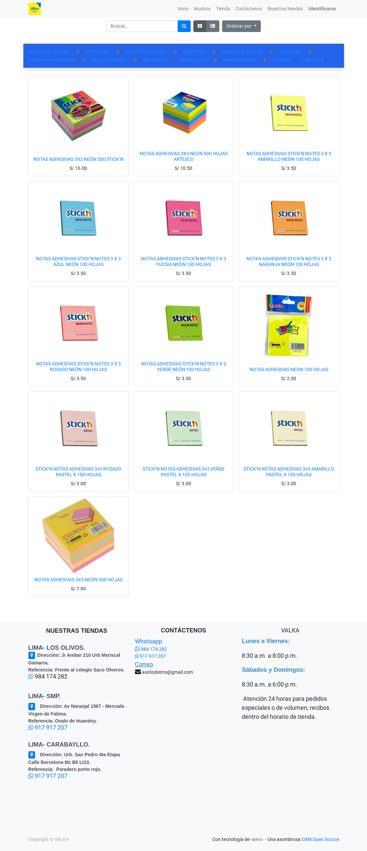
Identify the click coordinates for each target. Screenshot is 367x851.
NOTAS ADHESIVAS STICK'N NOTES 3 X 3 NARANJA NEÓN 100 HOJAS (288, 270)
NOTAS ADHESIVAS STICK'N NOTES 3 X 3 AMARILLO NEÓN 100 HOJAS (288, 165)
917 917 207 (47, 727)
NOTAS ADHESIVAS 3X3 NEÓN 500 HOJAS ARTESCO (184, 165)
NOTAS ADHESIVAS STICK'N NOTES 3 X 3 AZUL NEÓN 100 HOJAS (78, 270)
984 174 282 (151, 649)
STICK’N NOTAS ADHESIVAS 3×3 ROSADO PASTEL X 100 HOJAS (78, 480)
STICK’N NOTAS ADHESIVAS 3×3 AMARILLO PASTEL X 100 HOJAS (288, 480)
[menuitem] (183, 9)
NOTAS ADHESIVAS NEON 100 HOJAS (288, 378)
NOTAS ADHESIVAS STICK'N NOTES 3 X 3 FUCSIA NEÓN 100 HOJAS (183, 270)
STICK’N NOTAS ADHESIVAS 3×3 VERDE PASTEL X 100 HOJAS (184, 480)
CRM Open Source (320, 839)
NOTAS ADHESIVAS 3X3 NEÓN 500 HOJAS (78, 588)
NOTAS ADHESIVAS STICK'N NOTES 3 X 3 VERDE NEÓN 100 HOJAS (183, 375)
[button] (241, 26)
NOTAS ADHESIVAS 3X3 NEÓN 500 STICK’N (78, 168)
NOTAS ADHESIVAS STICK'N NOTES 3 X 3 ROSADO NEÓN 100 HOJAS (78, 375)
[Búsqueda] (184, 26)
